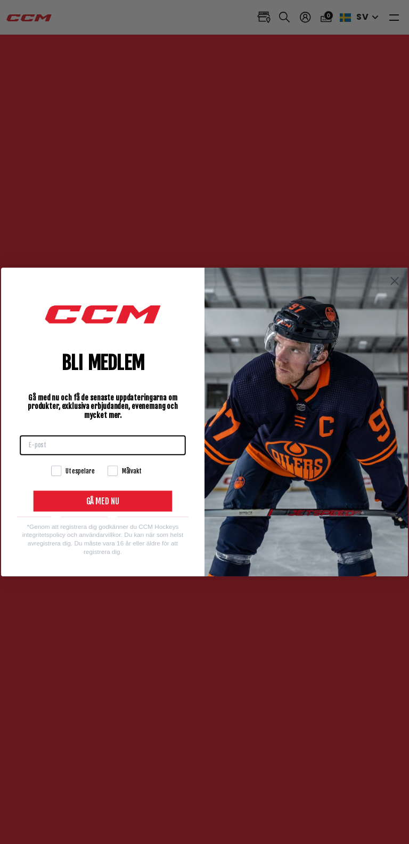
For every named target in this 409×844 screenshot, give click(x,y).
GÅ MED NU (103, 501)
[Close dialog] (395, 281)
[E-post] (103, 445)
